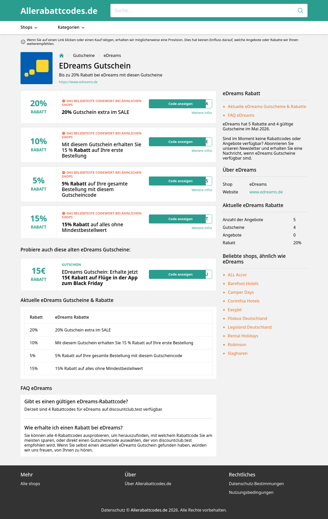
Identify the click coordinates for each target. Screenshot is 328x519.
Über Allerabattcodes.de (148, 483)
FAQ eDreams (241, 115)
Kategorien (72, 27)
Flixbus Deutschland (247, 318)
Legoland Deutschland (250, 327)
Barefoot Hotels (243, 283)
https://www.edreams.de (78, 82)
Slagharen (238, 353)
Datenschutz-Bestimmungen (256, 483)
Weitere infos (202, 113)
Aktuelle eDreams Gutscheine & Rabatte (267, 106)
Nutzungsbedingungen (251, 492)
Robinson (237, 344)
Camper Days (241, 292)
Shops (29, 27)
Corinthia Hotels (244, 301)
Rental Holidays (243, 336)
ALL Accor (237, 275)
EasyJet (235, 309)
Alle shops (30, 483)
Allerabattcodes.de (59, 10)
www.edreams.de (266, 192)
